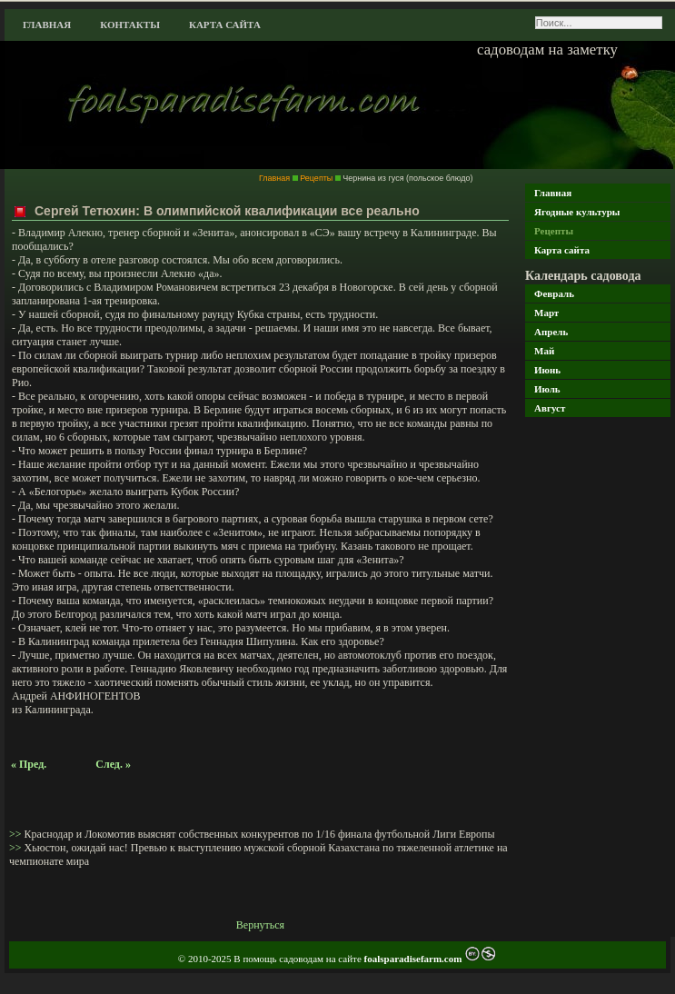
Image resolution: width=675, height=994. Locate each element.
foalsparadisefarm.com (414, 958)
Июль (547, 388)
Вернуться (260, 925)
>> (17, 834)
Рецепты (553, 230)
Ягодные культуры (577, 211)
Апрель (551, 331)
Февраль (554, 293)
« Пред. (28, 764)
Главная (47, 24)
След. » (113, 764)
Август (549, 408)
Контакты (130, 24)
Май (544, 350)
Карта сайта (225, 24)
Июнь (547, 369)
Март (546, 312)
